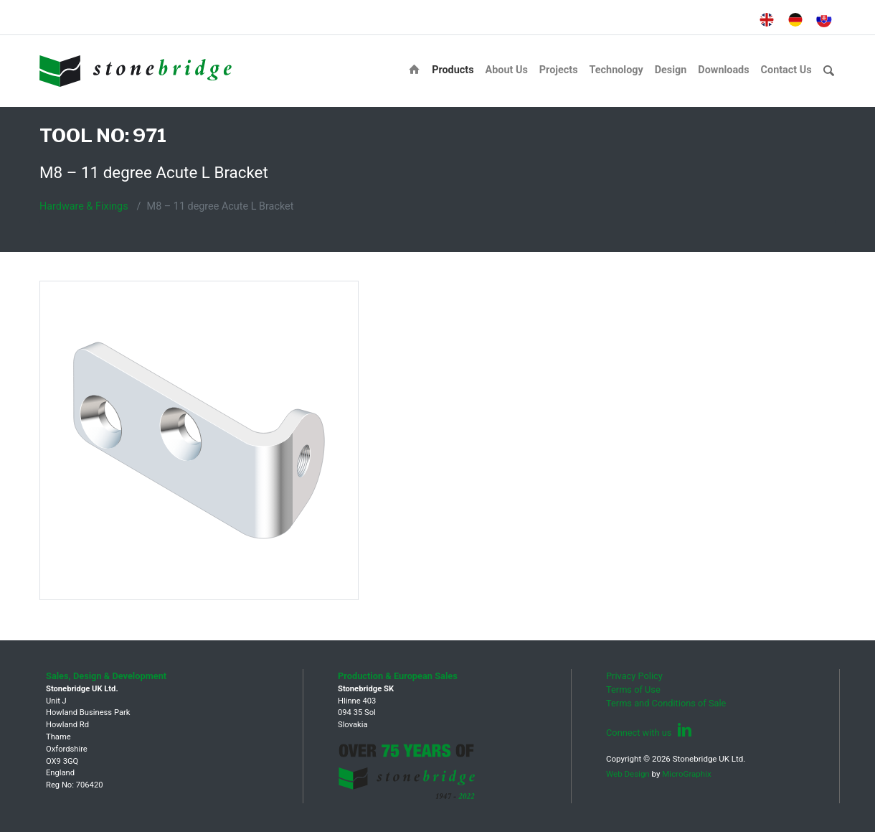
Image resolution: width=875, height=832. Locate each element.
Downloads (723, 70)
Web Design (628, 774)
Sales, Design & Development (106, 675)
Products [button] (452, 70)
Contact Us (786, 70)
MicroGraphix (686, 774)
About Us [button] (507, 70)
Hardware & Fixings (83, 206)
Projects (558, 70)
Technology (616, 70)
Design (671, 70)
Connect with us (649, 732)
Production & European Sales (398, 675)
